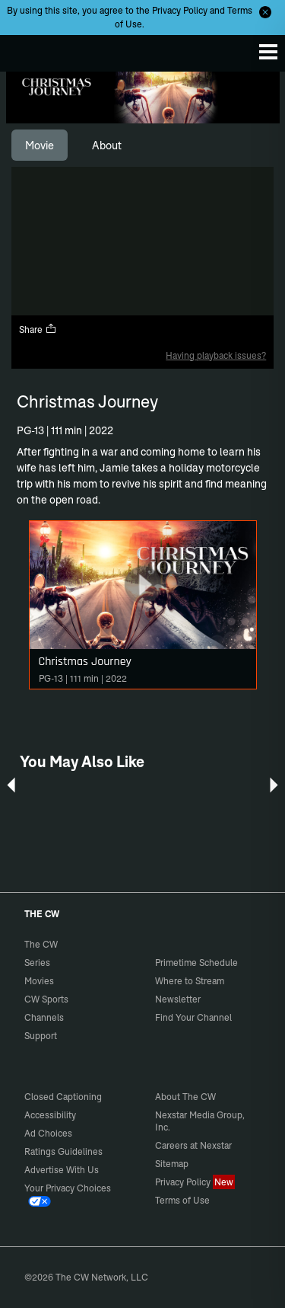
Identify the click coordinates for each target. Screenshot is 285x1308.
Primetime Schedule (196, 962)
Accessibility (50, 1115)
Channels (44, 1017)
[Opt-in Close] (265, 12)
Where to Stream (189, 981)
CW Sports (46, 999)
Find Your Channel (193, 1017)
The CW (27, 49)
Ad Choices (48, 1133)
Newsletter (178, 999)
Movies (39, 981)
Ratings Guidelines (63, 1151)
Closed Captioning (63, 1096)
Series (37, 962)
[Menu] (268, 52)
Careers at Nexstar (193, 1145)
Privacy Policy (179, 10)
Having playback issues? (216, 355)
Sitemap (171, 1163)
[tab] (39, 146)
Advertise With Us (61, 1169)
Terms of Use (182, 1200)
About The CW (185, 1096)
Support (40, 1035)
